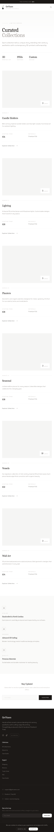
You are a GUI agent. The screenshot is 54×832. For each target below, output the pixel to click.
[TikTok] (7, 735)
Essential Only (22, 829)
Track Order (5, 771)
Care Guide (5, 753)
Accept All (33, 829)
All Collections (6, 747)
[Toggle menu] (51, 7)
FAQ (3, 774)
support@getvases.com (12, 789)
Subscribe (45, 697)
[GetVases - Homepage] (10, 7)
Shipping (4, 764)
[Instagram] (3, 735)
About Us (5, 750)
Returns (4, 768)
